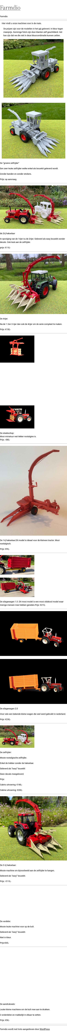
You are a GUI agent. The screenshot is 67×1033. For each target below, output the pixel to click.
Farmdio (10, 7)
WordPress (45, 1029)
